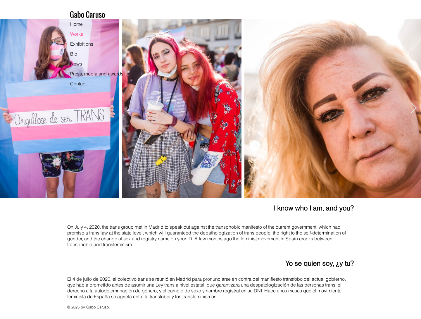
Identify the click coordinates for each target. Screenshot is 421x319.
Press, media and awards (96, 74)
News (76, 64)
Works (76, 34)
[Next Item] (413, 108)
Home (76, 24)
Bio (73, 54)
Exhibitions (81, 44)
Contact (78, 84)
